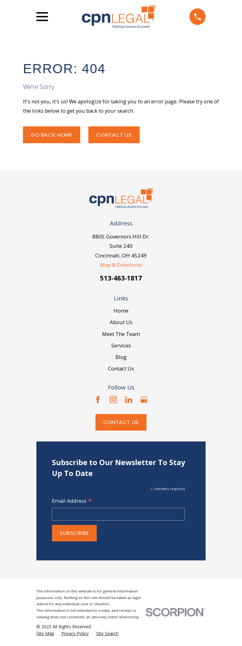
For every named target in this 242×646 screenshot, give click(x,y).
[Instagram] (113, 399)
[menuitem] (45, 633)
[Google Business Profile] (144, 399)
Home (121, 310)
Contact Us (114, 135)
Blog (121, 357)
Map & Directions (121, 264)
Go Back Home (51, 135)
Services (121, 345)
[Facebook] (98, 399)
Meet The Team (121, 333)
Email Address (72, 501)
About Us (121, 322)
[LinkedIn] (129, 399)
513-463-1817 (121, 278)
